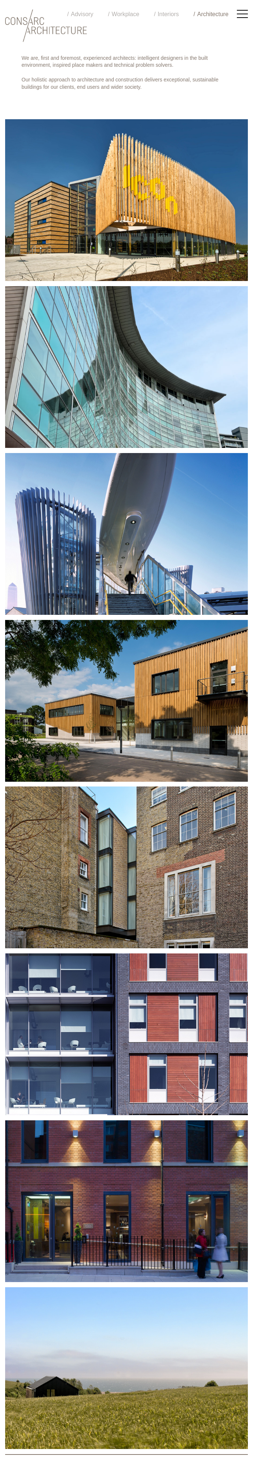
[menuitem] (211, 14)
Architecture (212, 14)
